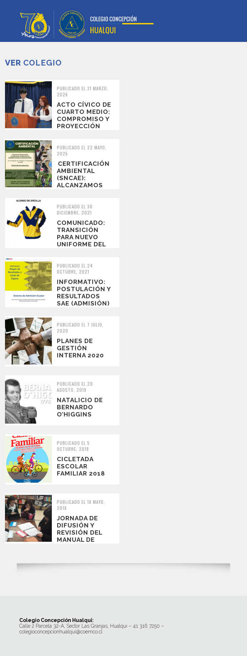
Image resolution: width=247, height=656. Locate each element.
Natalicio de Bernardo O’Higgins (80, 407)
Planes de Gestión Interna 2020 (80, 348)
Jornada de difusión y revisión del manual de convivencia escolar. (79, 536)
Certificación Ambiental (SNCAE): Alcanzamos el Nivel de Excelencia (83, 181)
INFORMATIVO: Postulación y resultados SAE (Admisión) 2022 (84, 296)
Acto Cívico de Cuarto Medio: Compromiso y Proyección (84, 115)
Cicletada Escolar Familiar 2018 (81, 466)
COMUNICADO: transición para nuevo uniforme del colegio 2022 (81, 237)
